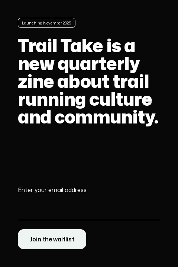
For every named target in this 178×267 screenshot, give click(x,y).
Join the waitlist (52, 239)
